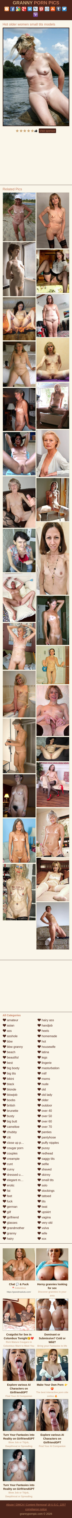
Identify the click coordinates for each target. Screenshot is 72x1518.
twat (42, 1206)
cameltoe (11, 1126)
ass (7, 1030)
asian (8, 1025)
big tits (9, 1073)
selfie (43, 1164)
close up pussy (15, 1142)
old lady (44, 1094)
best (8, 1062)
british (9, 1105)
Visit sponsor (47, 130)
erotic (9, 1185)
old (41, 1089)
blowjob (10, 1094)
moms (43, 1078)
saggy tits (46, 1158)
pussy (43, 1148)
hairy (8, 1238)
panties (44, 1132)
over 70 (44, 1126)
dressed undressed (18, 1174)
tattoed (44, 1196)
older (43, 1100)
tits (41, 1201)
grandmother (13, 1228)
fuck (8, 1201)
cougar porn (13, 1148)
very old (44, 1222)
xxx (41, 1238)
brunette (10, 1110)
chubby (10, 1132)
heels (43, 1030)
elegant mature (15, 1180)
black (8, 1084)
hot (41, 1041)
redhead (45, 1153)
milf (41, 1073)
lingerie (44, 1062)
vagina (44, 1217)
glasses (10, 1222)
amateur (10, 1020)
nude (43, 1084)
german (10, 1206)
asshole (10, 1036)
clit (7, 1137)
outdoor (44, 1105)
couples (10, 1153)
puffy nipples (48, 1142)
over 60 (44, 1121)
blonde (9, 1089)
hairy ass (45, 1020)
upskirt (44, 1212)
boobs (9, 1100)
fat (6, 1190)
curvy (8, 1169)
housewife (46, 1046)
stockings (46, 1190)
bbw (8, 1041)
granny (9, 1233)
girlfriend (11, 1217)
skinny (43, 1174)
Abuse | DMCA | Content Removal (26, 1504)
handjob (45, 1025)
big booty (11, 1068)
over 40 (44, 1110)
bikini (8, 1078)
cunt (8, 1164)
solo (42, 1185)
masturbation (48, 1068)
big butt (10, 1121)
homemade (47, 1036)
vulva (43, 1228)
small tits (45, 1180)
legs (42, 1057)
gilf (7, 1212)
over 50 (44, 1116)
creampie (11, 1158)
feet (7, 1196)
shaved (44, 1169)
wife (42, 1233)
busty (8, 1116)
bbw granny (13, 1046)
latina (43, 1052)
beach (9, 1052)
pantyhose (46, 1137)
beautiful (11, 1057)
